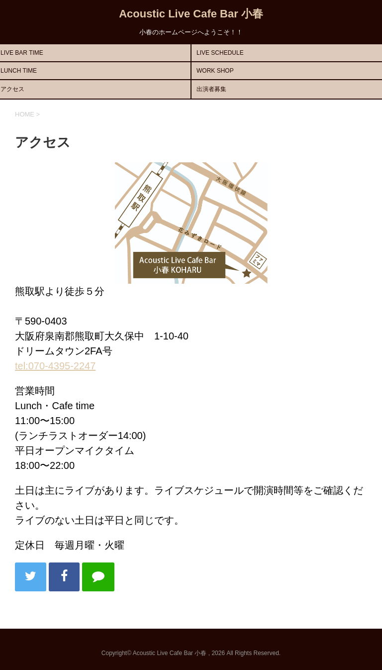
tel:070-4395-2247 (55, 365)
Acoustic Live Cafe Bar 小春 (191, 13)
